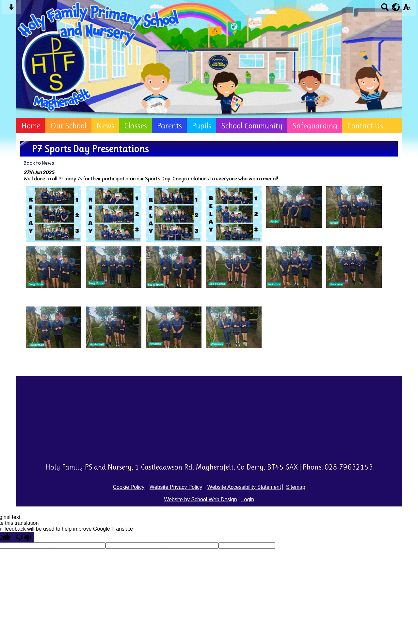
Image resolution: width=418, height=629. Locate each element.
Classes (135, 125)
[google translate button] (396, 7)
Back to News (39, 163)
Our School (68, 125)
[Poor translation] (23, 537)
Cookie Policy (128, 487)
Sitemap (295, 487)
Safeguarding (314, 125)
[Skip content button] (11, 9)
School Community (251, 125)
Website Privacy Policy (176, 487)
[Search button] (385, 9)
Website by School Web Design (200, 499)
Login (247, 499)
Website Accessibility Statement (244, 487)
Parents (169, 125)
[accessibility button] (406, 9)
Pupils (201, 125)
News (105, 125)
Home (30, 125)
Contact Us (365, 125)
